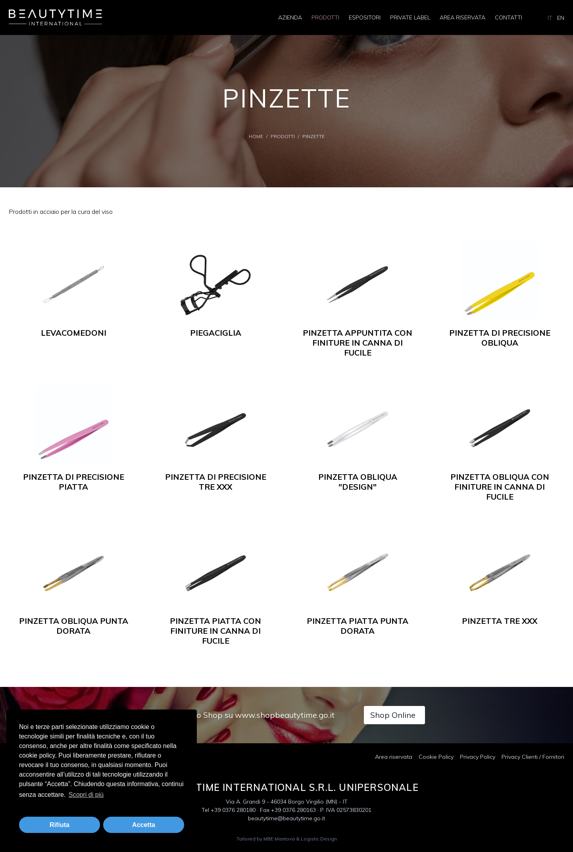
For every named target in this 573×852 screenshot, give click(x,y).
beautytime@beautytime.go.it (286, 818)
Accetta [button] (143, 824)
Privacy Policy (477, 756)
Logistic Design (319, 839)
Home (256, 136)
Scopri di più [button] (86, 794)
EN (560, 17)
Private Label (410, 17)
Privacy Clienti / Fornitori (533, 756)
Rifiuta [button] (59, 824)
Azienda (290, 17)
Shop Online (392, 715)
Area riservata (462, 17)
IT (550, 17)
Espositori (365, 17)
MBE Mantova (279, 839)
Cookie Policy (436, 756)
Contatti (508, 17)
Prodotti (325, 17)
